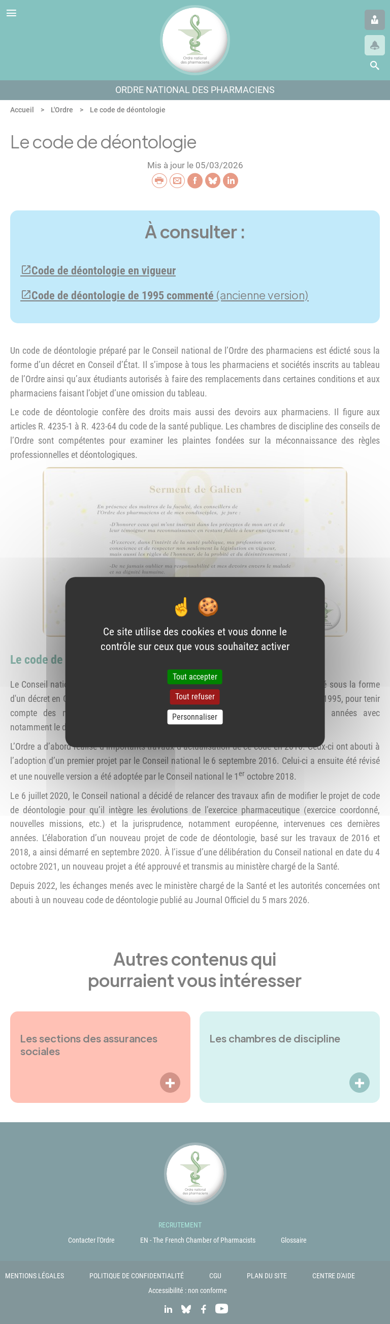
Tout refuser (195, 697)
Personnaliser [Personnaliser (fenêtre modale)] (194, 717)
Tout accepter (195, 677)
